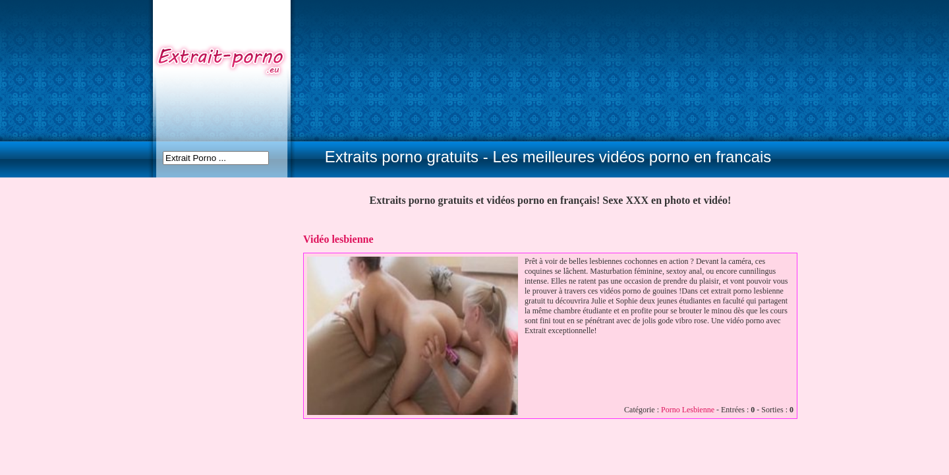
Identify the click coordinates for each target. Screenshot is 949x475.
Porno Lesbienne (687, 409)
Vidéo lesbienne (338, 239)
